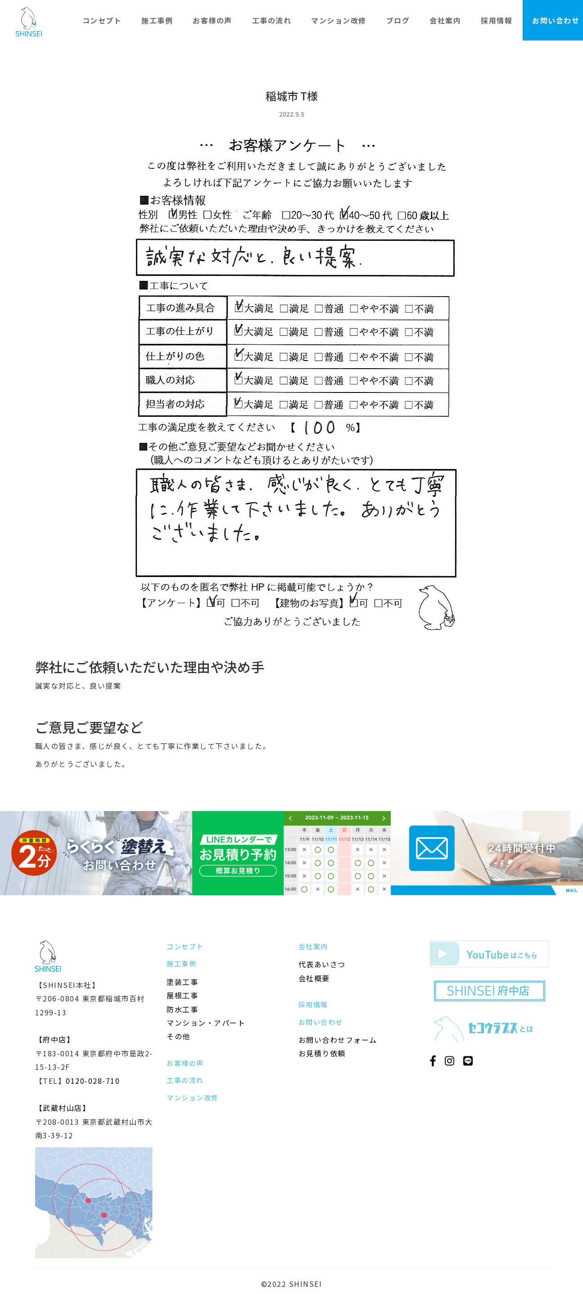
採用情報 (496, 20)
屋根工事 (182, 995)
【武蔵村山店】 (62, 1107)
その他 (178, 1036)
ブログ (398, 20)
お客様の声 (212, 20)
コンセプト (102, 20)
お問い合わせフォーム (337, 1039)
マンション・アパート (206, 1022)
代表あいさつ (322, 964)
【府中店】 (55, 1039)
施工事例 (157, 20)
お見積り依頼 (322, 1053)
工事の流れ (272, 20)
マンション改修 (338, 20)
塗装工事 (182, 981)
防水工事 (182, 1009)
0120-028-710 (93, 1080)
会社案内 (445, 20)
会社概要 (314, 978)
